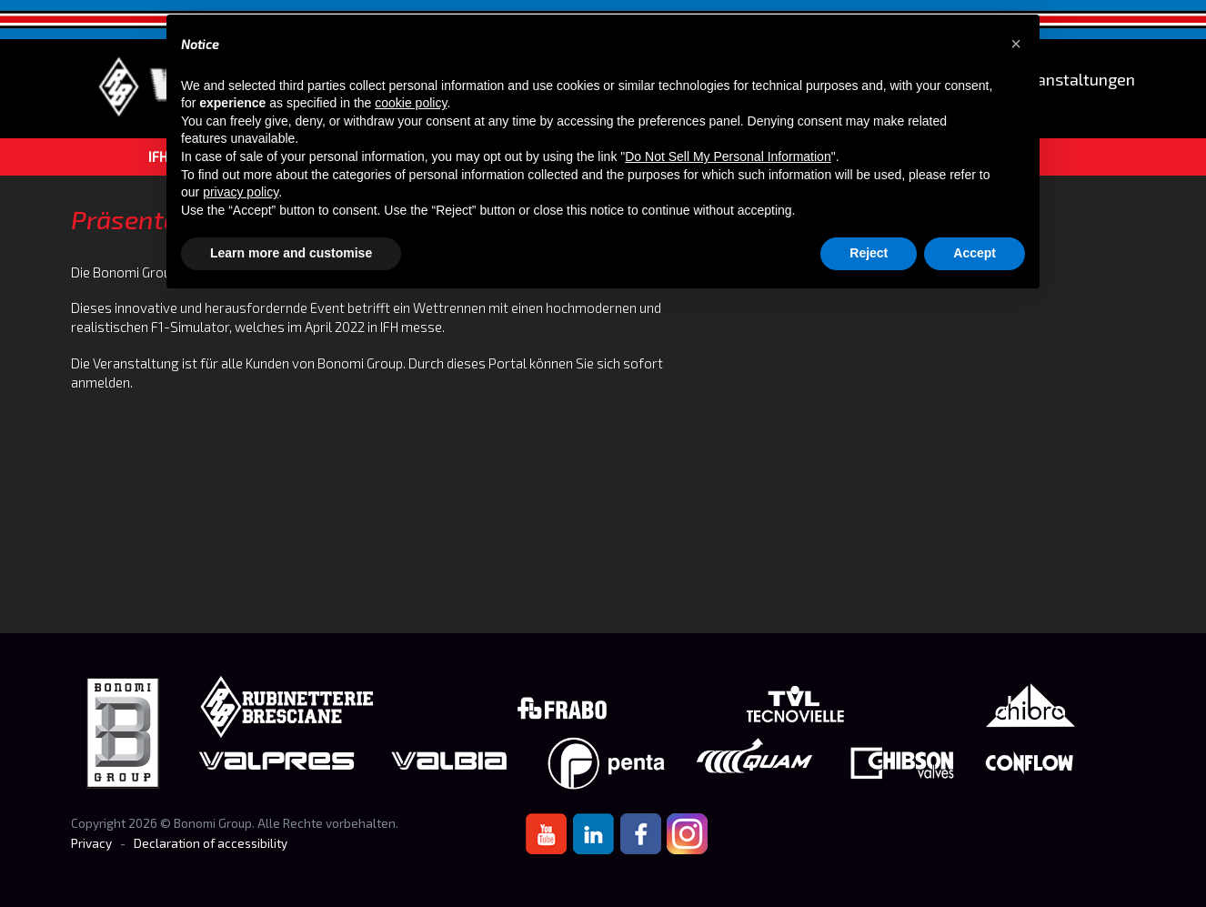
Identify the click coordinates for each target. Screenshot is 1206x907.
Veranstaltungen (1073, 79)
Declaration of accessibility (210, 843)
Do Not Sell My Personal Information (727, 156)
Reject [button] (868, 253)
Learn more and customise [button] (291, 253)
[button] (1015, 43)
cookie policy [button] (411, 103)
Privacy (91, 843)
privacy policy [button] (240, 192)
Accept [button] (974, 253)
